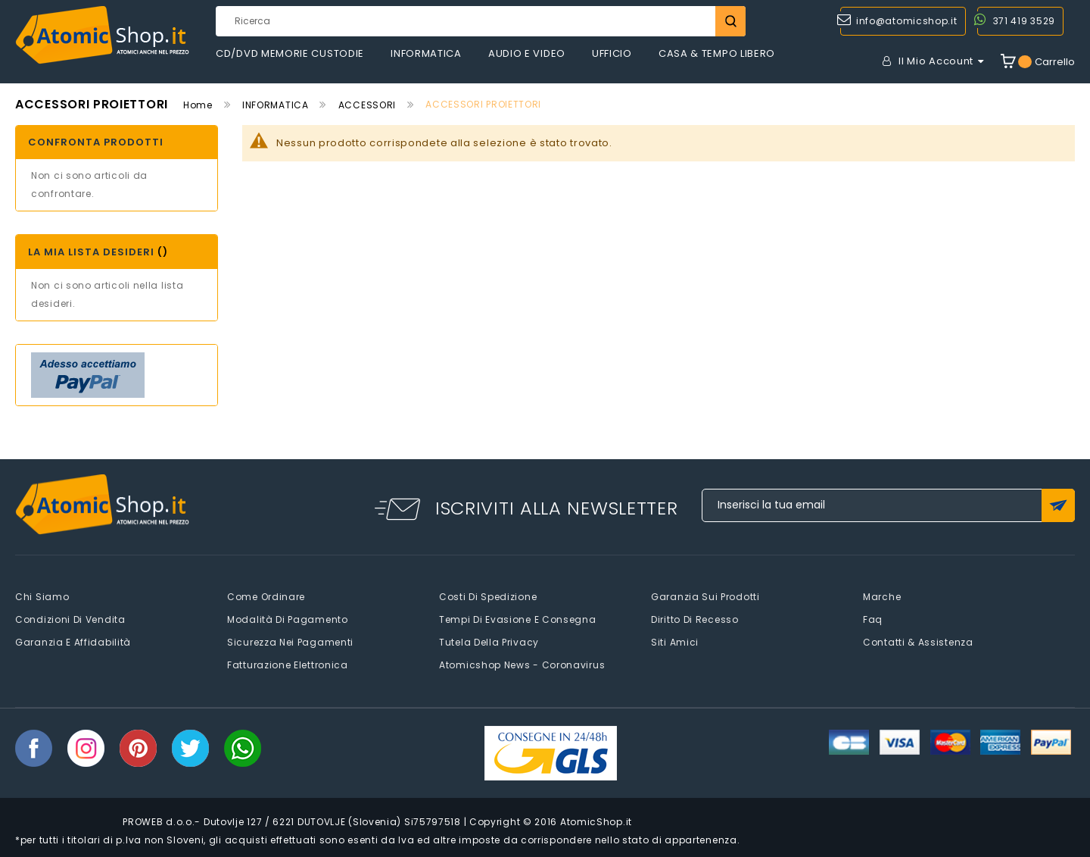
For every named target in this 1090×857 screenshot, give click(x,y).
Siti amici (675, 642)
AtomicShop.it (596, 821)
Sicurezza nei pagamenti (290, 642)
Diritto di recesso (695, 619)
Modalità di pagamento (287, 619)
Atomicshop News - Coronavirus (522, 664)
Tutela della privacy (489, 642)
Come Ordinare (266, 596)
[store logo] (102, 35)
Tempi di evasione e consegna (517, 619)
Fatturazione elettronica (287, 664)
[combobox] (481, 21)
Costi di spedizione (488, 596)
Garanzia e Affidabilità (73, 642)
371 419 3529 (1024, 20)
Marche (882, 596)
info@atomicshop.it (907, 20)
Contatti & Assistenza (918, 642)
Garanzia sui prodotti (705, 596)
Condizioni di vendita (70, 619)
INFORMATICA (275, 105)
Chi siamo (42, 596)
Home (198, 105)
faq (873, 619)
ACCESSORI (367, 105)
